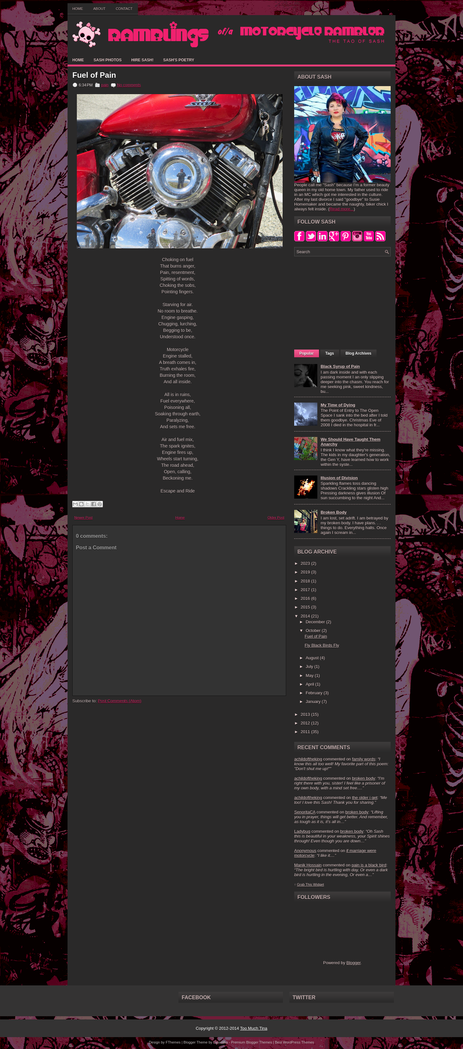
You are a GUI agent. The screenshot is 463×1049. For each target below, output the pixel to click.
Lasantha (220, 1042)
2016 (306, 598)
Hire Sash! (142, 60)
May (310, 675)
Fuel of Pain (94, 75)
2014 (306, 616)
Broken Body (334, 512)
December (316, 621)
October (314, 630)
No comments (129, 85)
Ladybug (302, 831)
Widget (318, 884)
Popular (306, 353)
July (310, 666)
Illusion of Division (339, 478)
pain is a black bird (368, 865)
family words (363, 759)
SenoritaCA (304, 812)
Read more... (342, 209)
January (314, 701)
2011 (306, 731)
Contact (124, 9)
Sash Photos (108, 60)
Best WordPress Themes (294, 1042)
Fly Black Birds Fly (321, 645)
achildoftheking (308, 759)
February (315, 692)
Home (77, 9)
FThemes (173, 1042)
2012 (306, 723)
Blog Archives (358, 353)
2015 (306, 607)
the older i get (364, 797)
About (99, 9)
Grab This (305, 884)
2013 (306, 714)
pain (105, 85)
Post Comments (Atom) (119, 700)
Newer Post (83, 518)
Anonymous (305, 850)
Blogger (353, 962)
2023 (306, 563)
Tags (329, 353)
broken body (363, 778)
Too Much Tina (254, 1028)
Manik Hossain (308, 865)
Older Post (276, 518)
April (310, 684)
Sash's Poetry (178, 60)
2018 (306, 581)
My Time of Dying (338, 405)
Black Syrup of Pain (340, 366)
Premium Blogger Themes (251, 1042)
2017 (306, 589)
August (313, 657)
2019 (306, 572)
